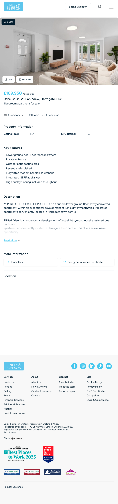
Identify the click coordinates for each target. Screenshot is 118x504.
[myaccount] (99, 7)
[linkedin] (91, 366)
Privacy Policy (94, 386)
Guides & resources (41, 391)
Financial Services (14, 399)
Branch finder (66, 382)
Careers (35, 395)
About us (36, 382)
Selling (7, 391)
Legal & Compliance (98, 399)
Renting (8, 386)
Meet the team (67, 386)
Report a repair (67, 391)
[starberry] (16, 438)
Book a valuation (78, 6)
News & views (39, 386)
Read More (12, 240)
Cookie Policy (94, 382)
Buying (7, 395)
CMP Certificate (96, 391)
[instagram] (83, 366)
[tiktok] (100, 366)
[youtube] (109, 366)
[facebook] (74, 366)
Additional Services (14, 404)
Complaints (93, 395)
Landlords (9, 382)
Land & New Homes (14, 413)
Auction (8, 408)
